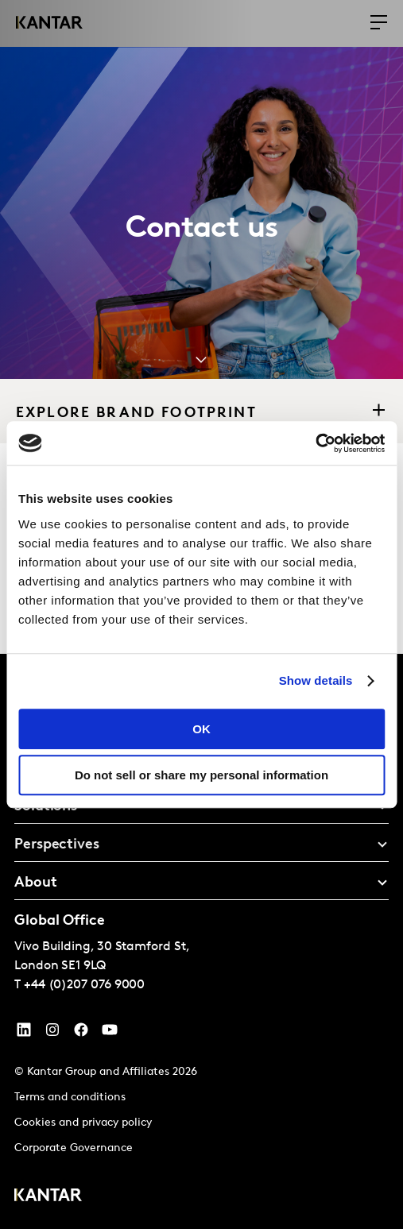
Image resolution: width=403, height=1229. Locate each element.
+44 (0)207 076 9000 (84, 985)
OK (201, 729)
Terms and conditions (70, 1097)
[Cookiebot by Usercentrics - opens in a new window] (315, 443)
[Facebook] (81, 1033)
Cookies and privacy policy (83, 1123)
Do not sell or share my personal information (201, 775)
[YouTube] (23, 1033)
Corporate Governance (73, 1148)
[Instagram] (52, 1033)
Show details (316, 680)
